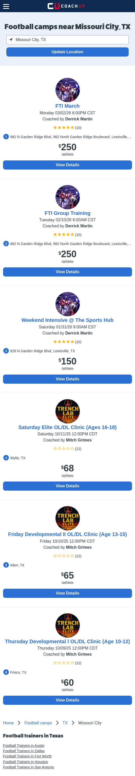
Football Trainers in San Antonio (28, 767)
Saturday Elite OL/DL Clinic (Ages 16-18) (67, 427)
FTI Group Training (67, 213)
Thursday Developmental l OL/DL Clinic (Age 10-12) (67, 641)
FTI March (67, 106)
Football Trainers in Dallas (24, 751)
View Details (67, 165)
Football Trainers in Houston (25, 762)
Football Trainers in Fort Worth (27, 756)
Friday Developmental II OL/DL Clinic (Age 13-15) (67, 534)
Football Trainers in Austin (24, 746)
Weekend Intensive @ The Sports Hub (68, 320)
